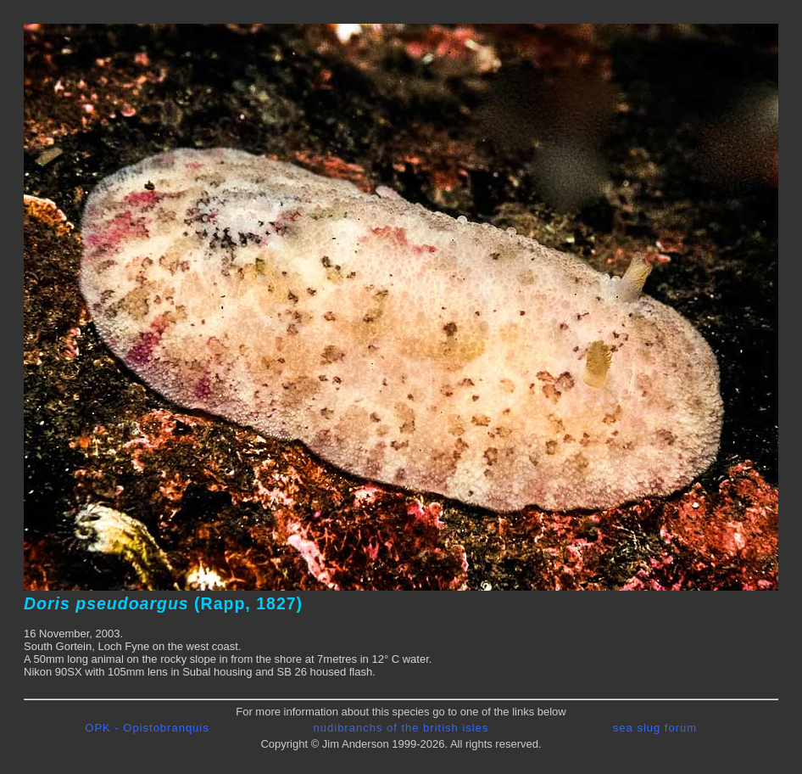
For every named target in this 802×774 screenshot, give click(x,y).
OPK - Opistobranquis (147, 727)
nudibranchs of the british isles (401, 727)
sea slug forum (655, 727)
